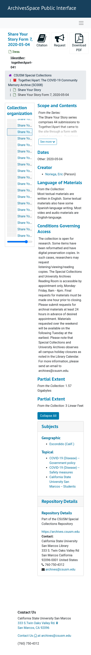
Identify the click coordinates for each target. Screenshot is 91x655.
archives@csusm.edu (60, 569)
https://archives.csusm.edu (61, 532)
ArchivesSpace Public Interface (42, 8)
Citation (41, 40)
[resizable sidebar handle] (19, 241)
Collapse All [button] (48, 416)
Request (61, 40)
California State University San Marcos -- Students (62, 481)
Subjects (50, 426)
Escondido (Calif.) (61, 444)
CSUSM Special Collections (33, 75)
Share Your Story (29, 90)
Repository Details (59, 501)
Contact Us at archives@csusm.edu (44, 636)
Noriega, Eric (54, 174)
